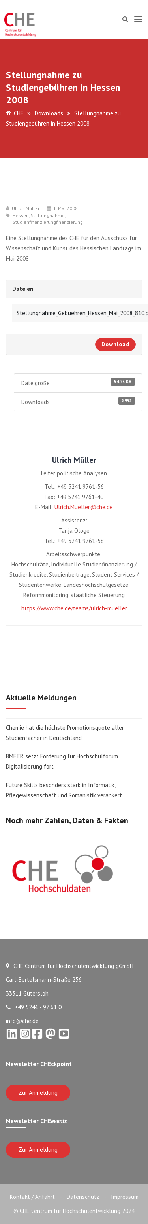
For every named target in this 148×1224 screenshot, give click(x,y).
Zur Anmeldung (38, 1092)
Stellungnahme (48, 215)
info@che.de (22, 1021)
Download (115, 344)
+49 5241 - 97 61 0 (34, 1007)
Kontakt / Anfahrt (32, 1196)
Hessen (21, 215)
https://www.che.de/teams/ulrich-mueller (74, 608)
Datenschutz (83, 1196)
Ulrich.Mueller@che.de (83, 507)
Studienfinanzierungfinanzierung (48, 222)
